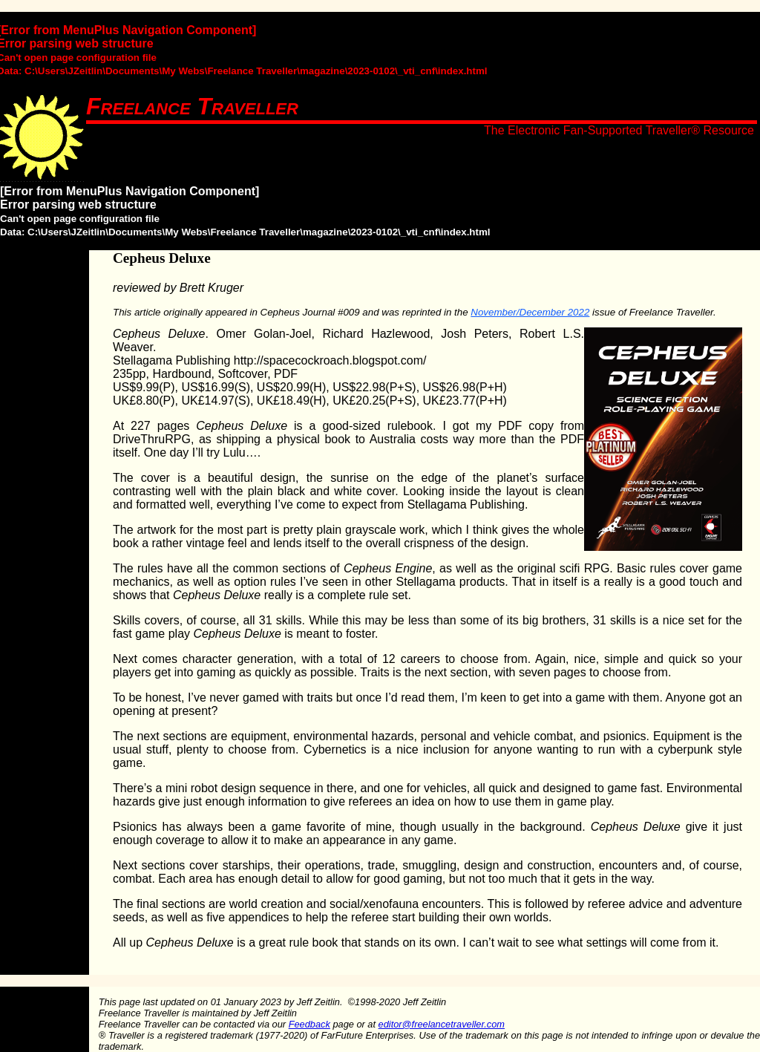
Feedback (309, 1024)
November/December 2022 (530, 312)
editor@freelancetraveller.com (442, 1024)
